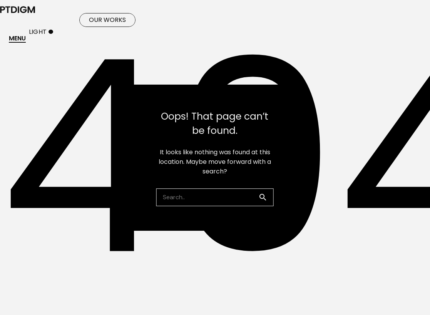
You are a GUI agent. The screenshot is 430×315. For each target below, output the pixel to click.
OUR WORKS (107, 19)
